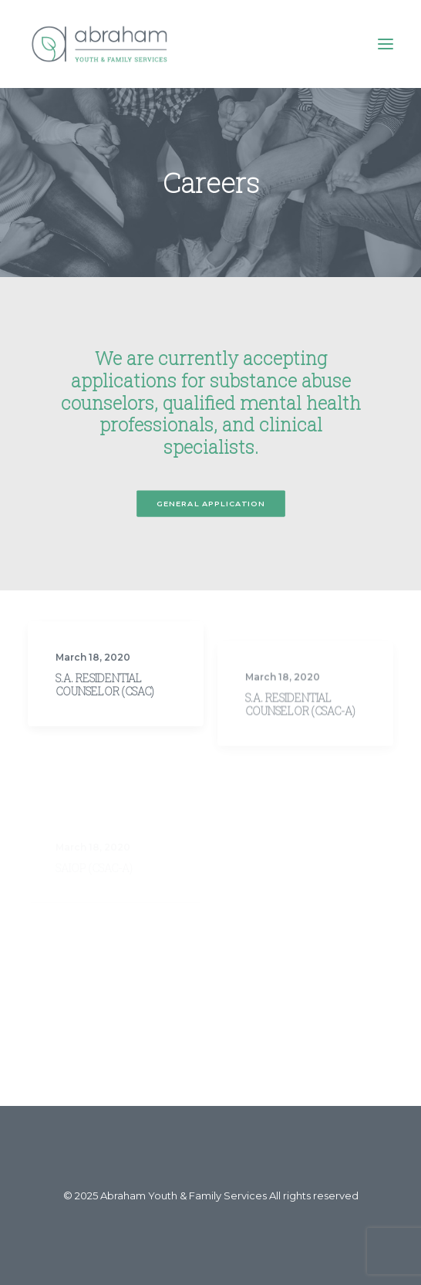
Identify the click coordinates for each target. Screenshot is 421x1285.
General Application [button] (210, 503)
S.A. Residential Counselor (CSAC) (105, 697)
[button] (385, 44)
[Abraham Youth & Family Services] (99, 44)
